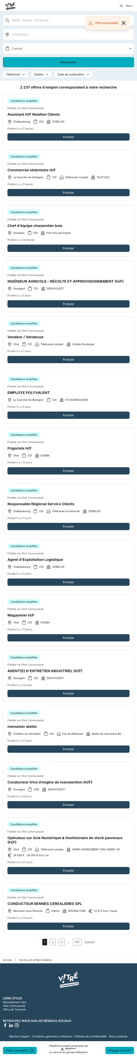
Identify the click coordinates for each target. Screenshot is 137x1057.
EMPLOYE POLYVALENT (28, 395)
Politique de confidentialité (91, 1036)
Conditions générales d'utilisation (52, 1036)
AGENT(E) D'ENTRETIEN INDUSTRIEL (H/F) (44, 673)
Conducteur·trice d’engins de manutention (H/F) (49, 784)
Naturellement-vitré (14, 1002)
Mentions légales (19, 1036)
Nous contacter (118, 1036)
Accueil (7, 960)
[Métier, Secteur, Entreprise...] (68, 20)
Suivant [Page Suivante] (89, 942)
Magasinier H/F (20, 617)
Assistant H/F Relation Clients (33, 114)
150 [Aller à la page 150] (77, 942)
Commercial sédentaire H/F (31, 172)
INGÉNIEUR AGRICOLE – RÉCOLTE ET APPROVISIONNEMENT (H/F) (65, 284)
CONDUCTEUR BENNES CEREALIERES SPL (44, 906)
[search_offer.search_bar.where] (68, 34)
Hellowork (82, 1052)
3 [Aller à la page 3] (62, 942)
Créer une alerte (20, 1050)
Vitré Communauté (14, 1005)
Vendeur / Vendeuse (25, 339)
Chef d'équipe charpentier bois (35, 228)
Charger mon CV (119, 1050)
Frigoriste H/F (19, 450)
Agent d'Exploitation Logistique (35, 562)
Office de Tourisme (14, 1009)
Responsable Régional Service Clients (40, 506)
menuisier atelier (22, 729)
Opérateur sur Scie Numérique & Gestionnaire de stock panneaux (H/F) (64, 842)
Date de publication (73, 74)
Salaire (41, 74)
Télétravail (15, 74)
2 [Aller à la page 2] (53, 942)
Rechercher (68, 62)
